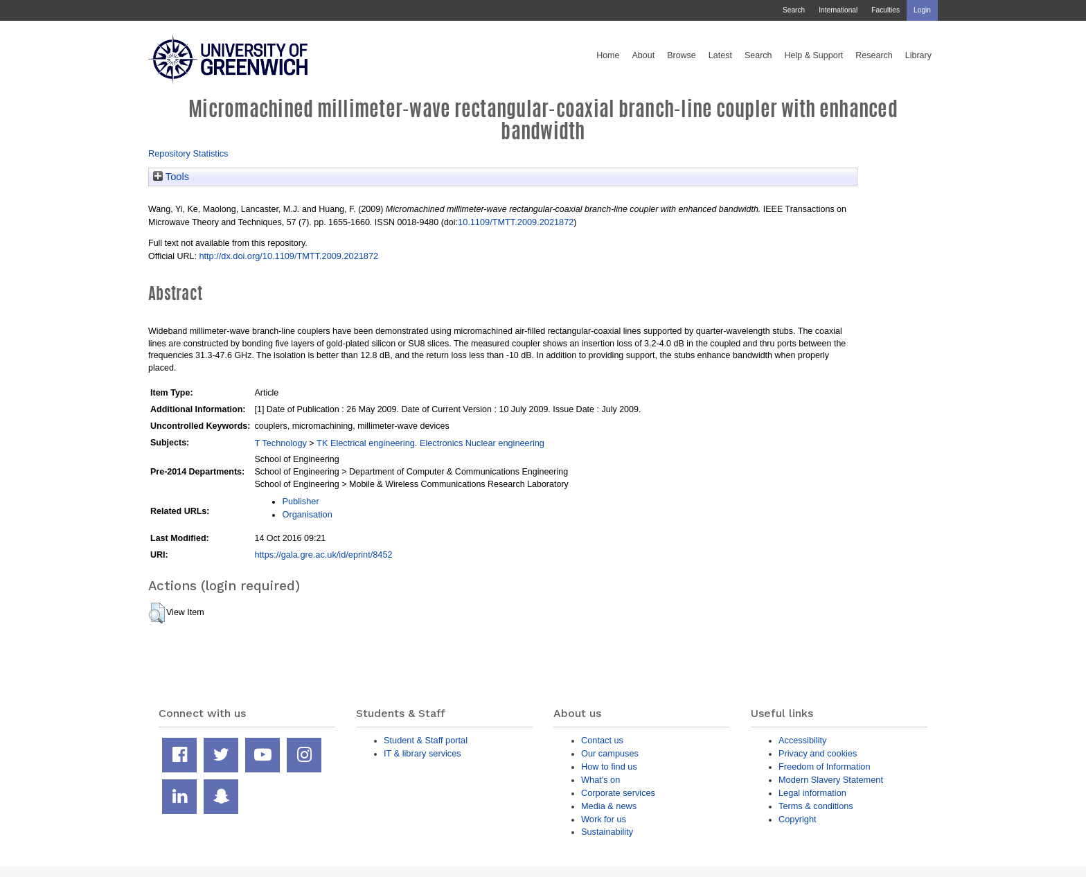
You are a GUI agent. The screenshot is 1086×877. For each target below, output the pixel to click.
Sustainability (607, 831)
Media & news (609, 806)
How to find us (609, 766)
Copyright (797, 819)
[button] (157, 613)
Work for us (603, 819)
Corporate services (618, 793)
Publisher (300, 501)
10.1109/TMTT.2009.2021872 (515, 222)
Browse (681, 55)
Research (874, 55)
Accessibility (802, 740)
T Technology (280, 443)
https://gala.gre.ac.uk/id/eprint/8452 (323, 554)
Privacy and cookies (817, 753)
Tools (171, 176)
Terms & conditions (815, 806)
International (838, 10)
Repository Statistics (188, 153)
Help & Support (814, 55)
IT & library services (422, 753)
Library (918, 55)
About (643, 55)
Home (607, 55)
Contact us (602, 740)
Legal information (812, 793)
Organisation (307, 514)
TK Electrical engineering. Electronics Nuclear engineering (430, 443)
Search (794, 10)
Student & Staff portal (426, 740)
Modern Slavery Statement (830, 779)
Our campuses (610, 753)
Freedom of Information (824, 766)
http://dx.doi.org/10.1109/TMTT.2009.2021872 (288, 256)
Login (922, 10)
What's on (600, 779)
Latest (720, 55)
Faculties (885, 10)
